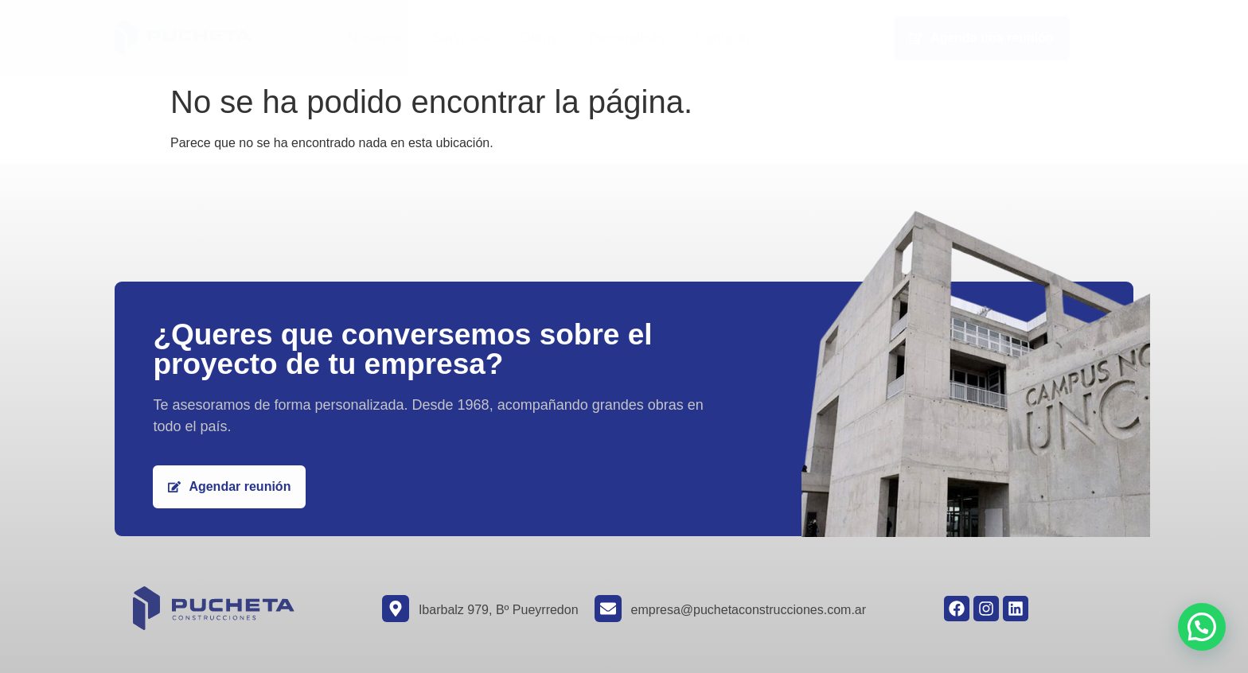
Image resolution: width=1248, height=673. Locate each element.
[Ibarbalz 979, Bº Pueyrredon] (395, 608)
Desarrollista (626, 37)
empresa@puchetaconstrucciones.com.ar (749, 610)
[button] (1202, 627)
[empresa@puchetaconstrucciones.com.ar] (608, 608)
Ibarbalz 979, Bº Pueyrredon (499, 610)
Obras (538, 37)
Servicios (460, 37)
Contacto (723, 37)
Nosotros (374, 37)
